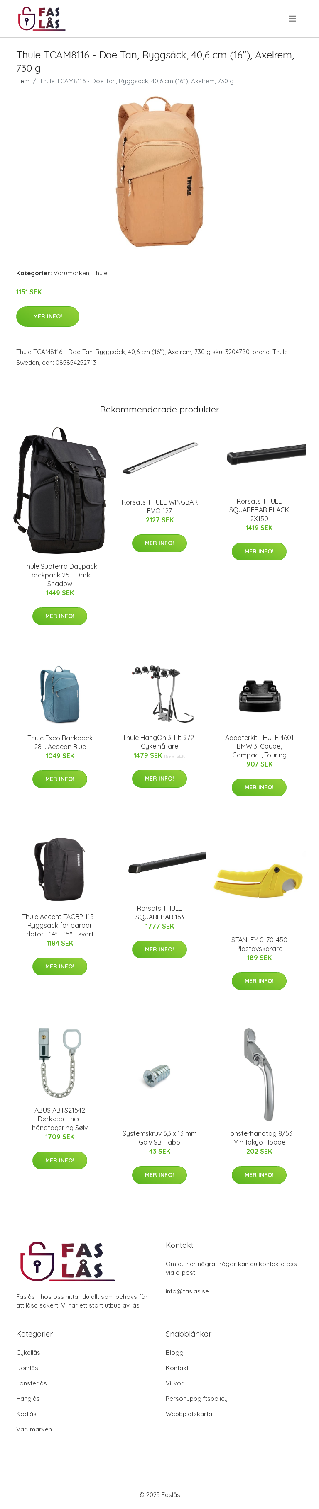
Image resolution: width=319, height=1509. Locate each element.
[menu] (293, 18)
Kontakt (177, 1368)
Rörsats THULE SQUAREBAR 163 (159, 912)
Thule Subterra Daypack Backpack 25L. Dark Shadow (60, 575)
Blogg (175, 1352)
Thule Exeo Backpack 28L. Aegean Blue (60, 742)
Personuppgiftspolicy (197, 1398)
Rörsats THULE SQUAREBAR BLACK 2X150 (259, 510)
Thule (100, 273)
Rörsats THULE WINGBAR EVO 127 (160, 506)
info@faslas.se (187, 1291)
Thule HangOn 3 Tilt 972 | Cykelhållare (160, 741)
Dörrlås (27, 1368)
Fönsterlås (31, 1383)
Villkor (175, 1383)
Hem (22, 81)
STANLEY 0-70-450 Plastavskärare (259, 944)
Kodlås (26, 1414)
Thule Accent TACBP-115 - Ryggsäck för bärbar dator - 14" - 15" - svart (60, 925)
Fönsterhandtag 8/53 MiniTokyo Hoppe (259, 1137)
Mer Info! (47, 316)
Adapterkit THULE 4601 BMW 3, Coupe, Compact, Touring (259, 746)
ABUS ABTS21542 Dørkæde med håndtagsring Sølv (60, 1119)
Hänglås (28, 1398)
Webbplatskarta (189, 1414)
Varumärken (71, 273)
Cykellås (28, 1352)
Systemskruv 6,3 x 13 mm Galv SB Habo (160, 1137)
